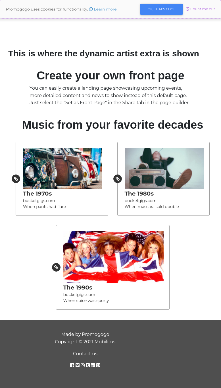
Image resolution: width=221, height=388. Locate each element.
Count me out (200, 9)
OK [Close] (161, 9)
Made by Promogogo (85, 334)
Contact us (85, 353)
